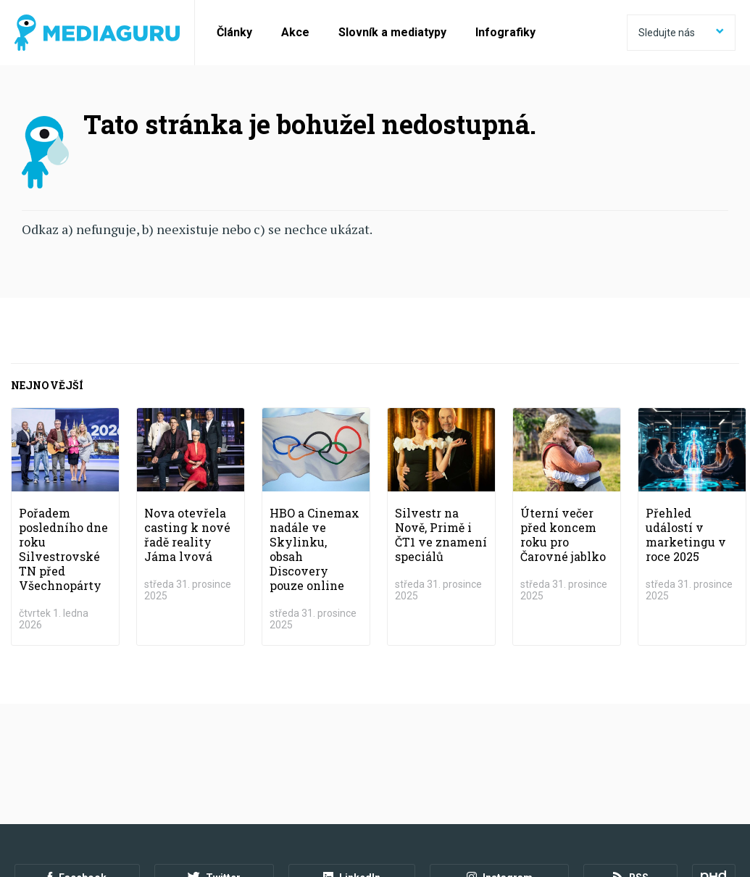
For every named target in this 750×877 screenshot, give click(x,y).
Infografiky (505, 32)
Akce (295, 32)
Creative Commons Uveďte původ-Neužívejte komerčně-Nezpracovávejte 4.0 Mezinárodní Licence (213, 840)
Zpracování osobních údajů (197, 798)
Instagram (499, 758)
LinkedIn (351, 758)
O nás (27, 798)
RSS (631, 758)
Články (234, 32)
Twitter (214, 758)
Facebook (77, 758)
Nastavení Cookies (315, 798)
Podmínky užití (88, 798)
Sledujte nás (681, 32)
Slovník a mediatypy (392, 32)
